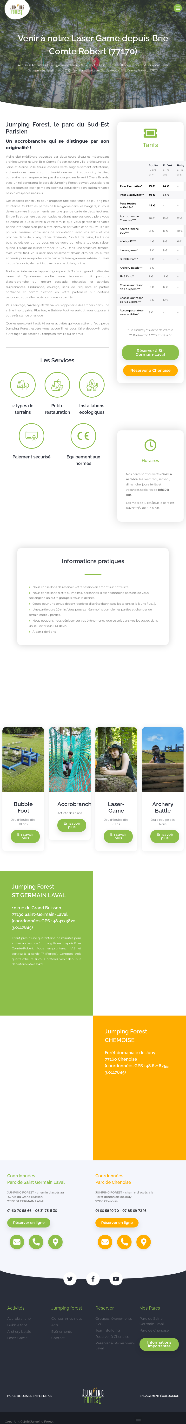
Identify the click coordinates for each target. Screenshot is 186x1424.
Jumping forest (66, 1308)
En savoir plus (25, 836)
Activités (38, 65)
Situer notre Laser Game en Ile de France (110, 65)
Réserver (104, 1308)
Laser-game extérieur (62, 65)
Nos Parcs (150, 1308)
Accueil (23, 65)
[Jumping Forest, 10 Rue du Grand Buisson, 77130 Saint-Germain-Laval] (139, 943)
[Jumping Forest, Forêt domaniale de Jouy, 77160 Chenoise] (46, 1088)
